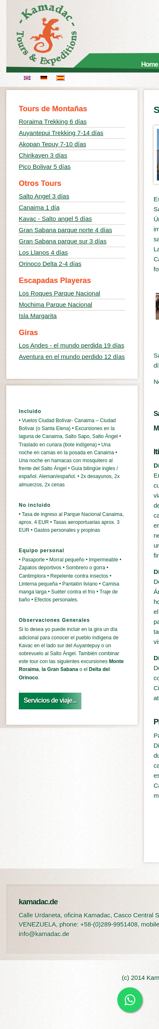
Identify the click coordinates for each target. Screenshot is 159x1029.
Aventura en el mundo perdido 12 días (72, 356)
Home (149, 64)
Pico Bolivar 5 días (45, 166)
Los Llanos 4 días (43, 252)
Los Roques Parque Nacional (59, 293)
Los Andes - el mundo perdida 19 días (71, 345)
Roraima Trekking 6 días (53, 121)
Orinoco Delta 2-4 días (50, 263)
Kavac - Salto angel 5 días (55, 218)
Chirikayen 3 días (43, 155)
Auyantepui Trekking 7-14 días (61, 132)
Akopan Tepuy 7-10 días (52, 144)
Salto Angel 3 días (44, 196)
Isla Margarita (38, 315)
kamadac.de (58, 35)
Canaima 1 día (39, 207)
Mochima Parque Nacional (55, 304)
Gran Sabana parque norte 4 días (65, 229)
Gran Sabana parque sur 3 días (62, 241)
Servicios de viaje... (50, 700)
